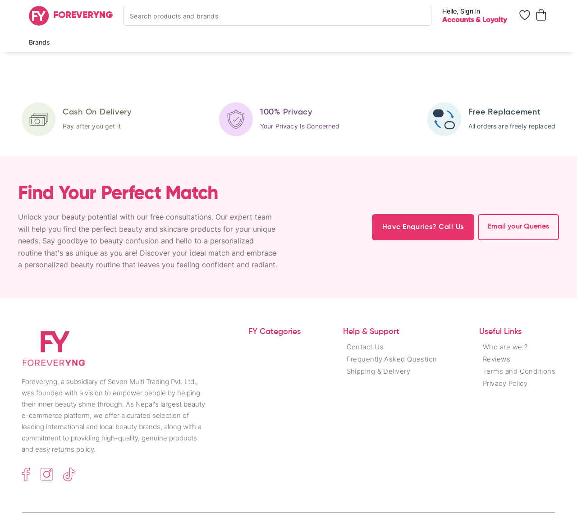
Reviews (496, 359)
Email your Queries (518, 226)
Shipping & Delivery (379, 371)
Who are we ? (505, 347)
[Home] (71, 16)
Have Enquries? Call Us (423, 227)
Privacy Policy (505, 383)
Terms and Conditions (519, 371)
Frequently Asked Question (392, 359)
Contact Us (365, 347)
